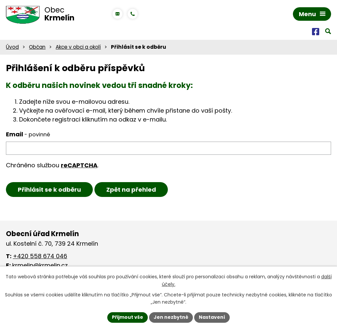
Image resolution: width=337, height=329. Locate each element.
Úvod (12, 46)
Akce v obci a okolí (78, 46)
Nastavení (212, 317)
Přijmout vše (127, 317)
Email (28, 134)
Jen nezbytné (171, 317)
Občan (37, 46)
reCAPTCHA (79, 165)
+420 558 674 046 (40, 256)
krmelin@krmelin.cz (40, 265)
